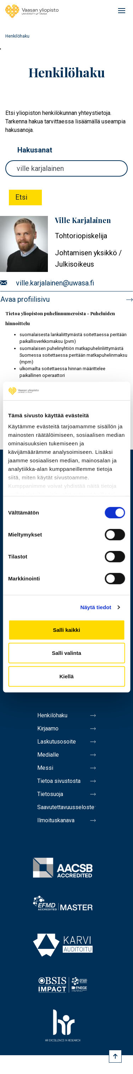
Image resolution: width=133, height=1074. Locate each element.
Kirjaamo (48, 728)
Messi (45, 767)
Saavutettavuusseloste (65, 807)
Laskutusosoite (56, 741)
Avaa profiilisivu (25, 299)
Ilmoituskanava (55, 820)
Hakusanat (34, 150)
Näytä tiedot (96, 607)
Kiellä (66, 676)
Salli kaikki (66, 630)
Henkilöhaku (52, 715)
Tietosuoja (50, 794)
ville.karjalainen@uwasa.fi (55, 283)
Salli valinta (66, 653)
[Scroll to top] (115, 1056)
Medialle (48, 754)
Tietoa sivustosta (59, 781)
